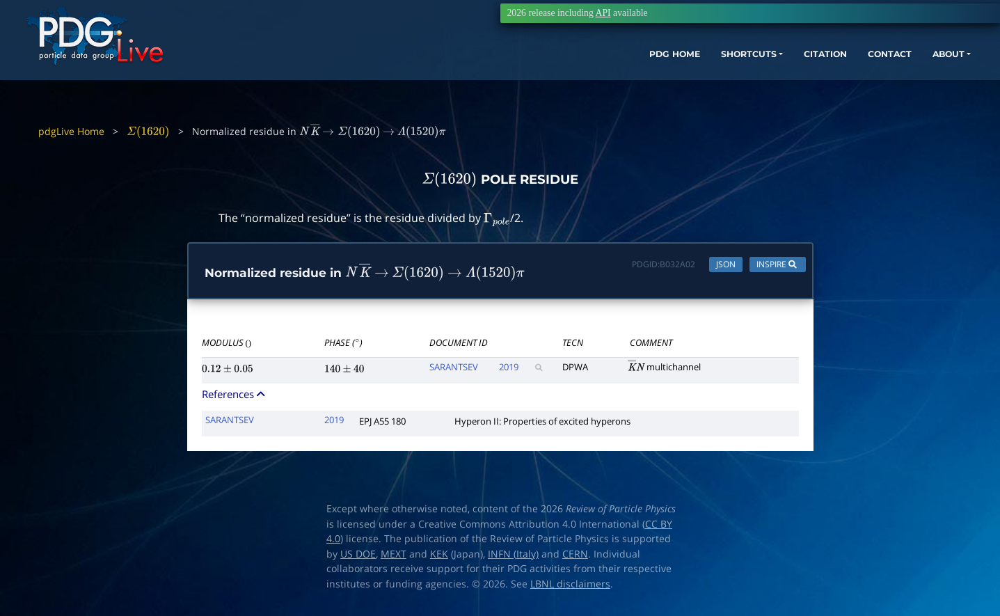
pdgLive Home (71, 131)
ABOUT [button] (892, 74)
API (603, 13)
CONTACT (826, 74)
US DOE (358, 557)
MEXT (393, 557)
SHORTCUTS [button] (665, 74)
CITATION (753, 74)
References (234, 397)
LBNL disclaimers (570, 587)
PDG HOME (579, 74)
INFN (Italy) (513, 557)
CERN (575, 557)
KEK (439, 557)
